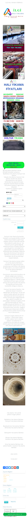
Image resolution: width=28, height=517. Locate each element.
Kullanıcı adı (13, 222)
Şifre (15, 224)
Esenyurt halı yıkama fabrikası (14, 421)
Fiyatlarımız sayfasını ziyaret (14, 188)
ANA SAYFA (14, 454)
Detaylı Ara (13, 501)
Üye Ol (8, 194)
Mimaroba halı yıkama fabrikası (14, 428)
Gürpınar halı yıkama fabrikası (18, 446)
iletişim (16, 184)
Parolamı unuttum (21, 229)
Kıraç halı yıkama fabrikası (12, 444)
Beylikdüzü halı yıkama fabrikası (13, 419)
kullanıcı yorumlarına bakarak (16, 268)
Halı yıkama (10, 413)
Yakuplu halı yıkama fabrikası (13, 437)
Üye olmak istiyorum (20, 231)
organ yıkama (16, 414)
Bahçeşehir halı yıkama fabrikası (14, 433)
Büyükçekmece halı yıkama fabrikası (14, 426)
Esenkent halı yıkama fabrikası (14, 439)
